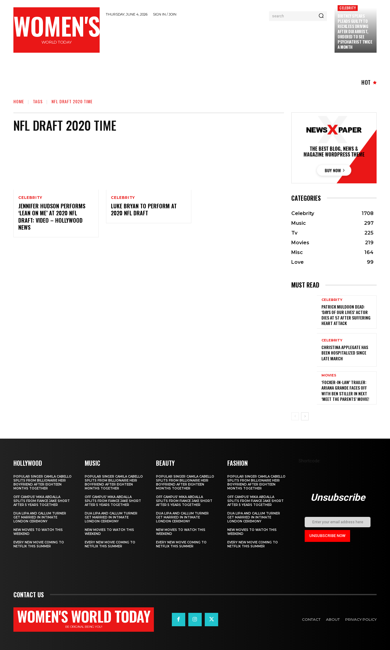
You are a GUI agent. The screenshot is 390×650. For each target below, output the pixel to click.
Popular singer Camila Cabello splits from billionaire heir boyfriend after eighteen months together (42, 482)
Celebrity (347, 7)
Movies (328, 375)
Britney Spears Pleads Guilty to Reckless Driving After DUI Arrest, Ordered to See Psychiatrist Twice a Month (355, 31)
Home (18, 101)
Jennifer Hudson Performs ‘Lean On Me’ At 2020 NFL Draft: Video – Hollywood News (51, 216)
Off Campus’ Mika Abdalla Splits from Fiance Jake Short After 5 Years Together (41, 501)
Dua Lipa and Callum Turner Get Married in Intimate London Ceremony (39, 517)
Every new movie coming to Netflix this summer (38, 544)
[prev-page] (295, 416)
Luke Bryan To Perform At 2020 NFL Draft (144, 209)
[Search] (321, 16)
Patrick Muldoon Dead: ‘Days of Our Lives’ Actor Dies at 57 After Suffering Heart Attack (345, 315)
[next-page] (305, 416)
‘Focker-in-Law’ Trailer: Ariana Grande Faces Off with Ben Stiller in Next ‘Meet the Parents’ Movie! (345, 390)
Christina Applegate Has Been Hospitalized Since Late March (344, 352)
